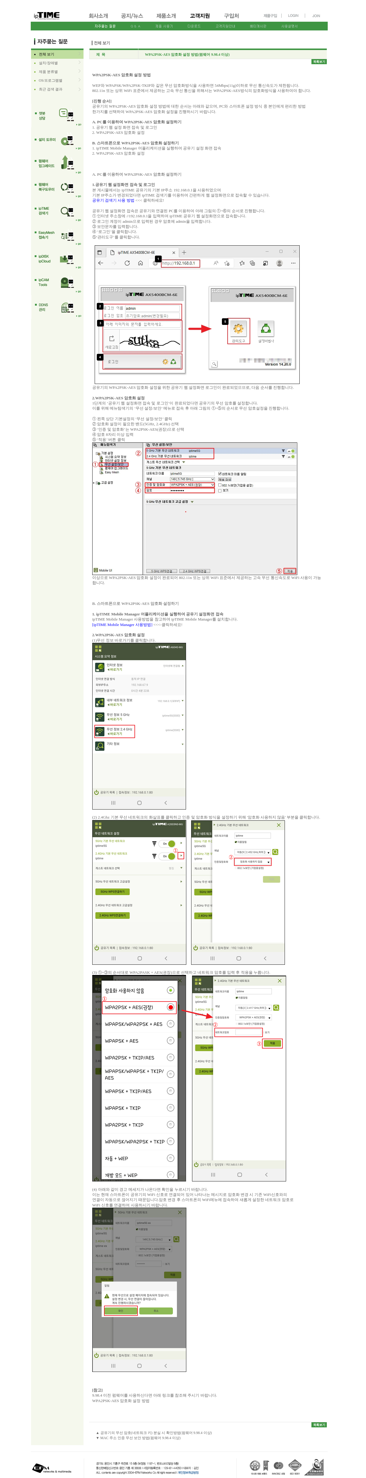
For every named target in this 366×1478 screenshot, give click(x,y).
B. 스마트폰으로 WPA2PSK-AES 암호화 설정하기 (135, 143)
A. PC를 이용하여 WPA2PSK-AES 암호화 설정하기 (136, 122)
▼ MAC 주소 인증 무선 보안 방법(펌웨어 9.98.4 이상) (138, 1438)
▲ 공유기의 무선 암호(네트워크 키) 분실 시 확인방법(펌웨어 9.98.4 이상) (154, 1433)
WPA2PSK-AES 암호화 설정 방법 (121, 1400)
